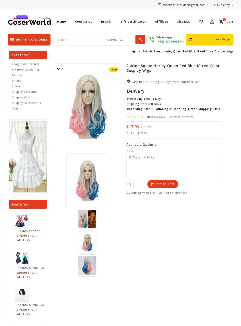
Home (61, 21)
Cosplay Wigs (21, 97)
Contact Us (83, 21)
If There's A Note (174, 165)
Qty (128, 184)
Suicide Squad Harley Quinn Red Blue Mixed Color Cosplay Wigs (188, 51)
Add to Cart (165, 184)
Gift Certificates (133, 21)
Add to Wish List (141, 193)
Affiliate (161, 21)
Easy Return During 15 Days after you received (165, 82)
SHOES (17, 80)
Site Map (184, 21)
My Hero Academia (25, 69)
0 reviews (156, 116)
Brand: (106, 21)
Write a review (181, 116)
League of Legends (25, 64)
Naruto (17, 75)
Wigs (15, 108)
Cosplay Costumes (25, 92)
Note (129, 151)
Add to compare (173, 193)
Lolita (16, 86)
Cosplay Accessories (26, 103)
